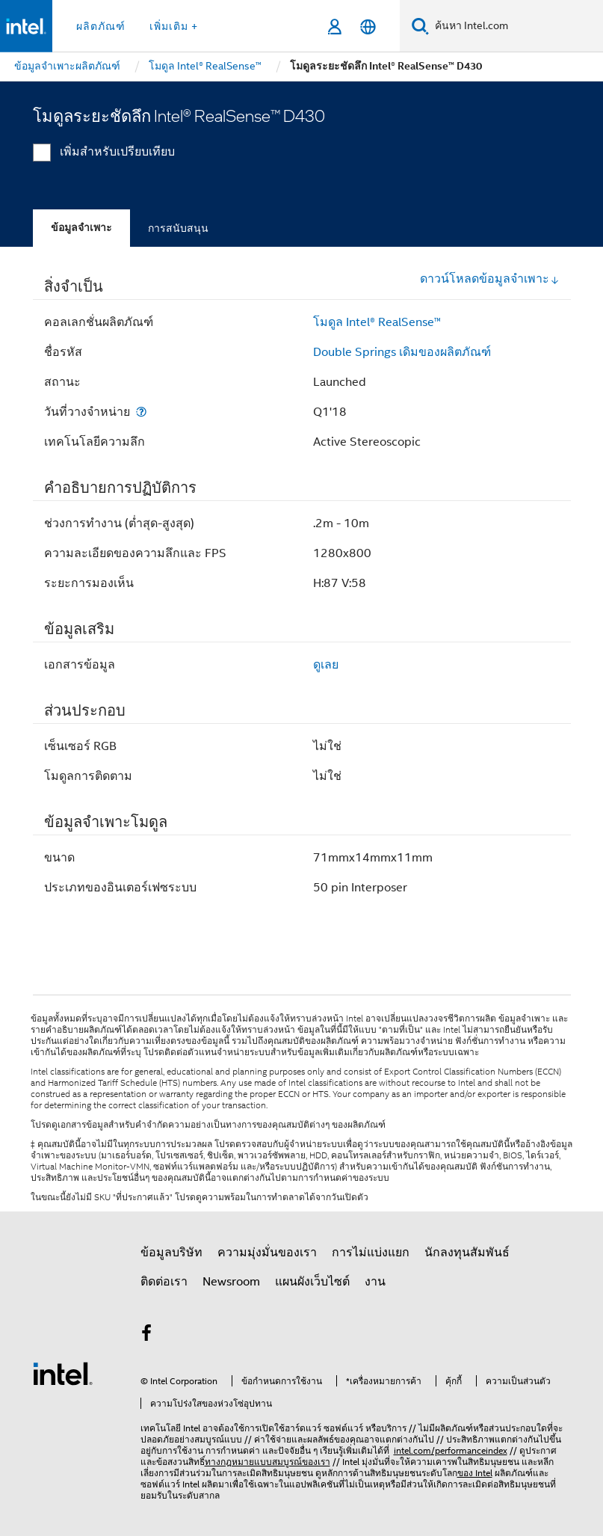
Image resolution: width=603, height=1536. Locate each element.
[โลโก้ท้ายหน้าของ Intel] (63, 1372)
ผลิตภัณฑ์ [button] (101, 26)
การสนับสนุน (178, 228)
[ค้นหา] (420, 25)
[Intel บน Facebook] (147, 1335)
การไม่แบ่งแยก (370, 1252)
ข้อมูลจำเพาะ (81, 228)
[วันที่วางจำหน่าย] (141, 411)
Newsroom (231, 1281)
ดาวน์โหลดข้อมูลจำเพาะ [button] (490, 278)
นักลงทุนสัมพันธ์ (467, 1252)
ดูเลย (325, 664)
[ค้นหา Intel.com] (516, 26)
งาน (375, 1281)
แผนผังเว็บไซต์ (312, 1281)
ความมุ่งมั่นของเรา (267, 1252)
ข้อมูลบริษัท (171, 1252)
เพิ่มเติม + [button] (173, 26)
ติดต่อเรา (164, 1281)
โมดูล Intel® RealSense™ (377, 322)
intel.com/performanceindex (450, 1450)
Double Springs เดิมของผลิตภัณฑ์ (402, 352)
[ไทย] (368, 26)
